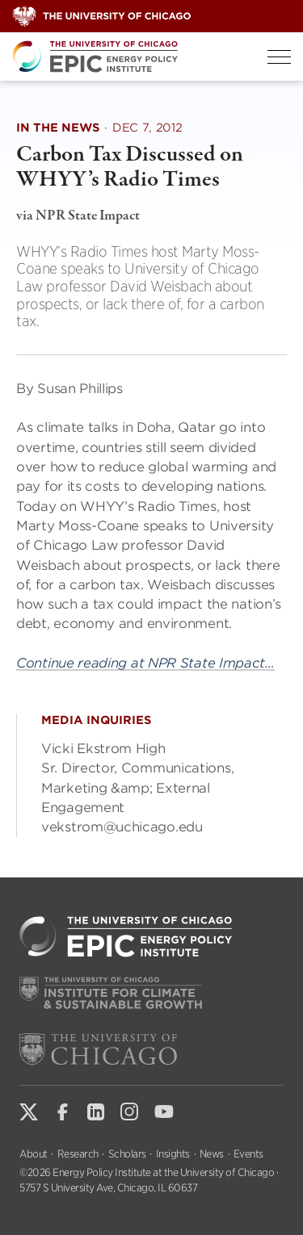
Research (78, 1154)
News (212, 1154)
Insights (173, 1154)
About (33, 1154)
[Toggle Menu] (279, 57)
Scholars (127, 1154)
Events (248, 1154)
